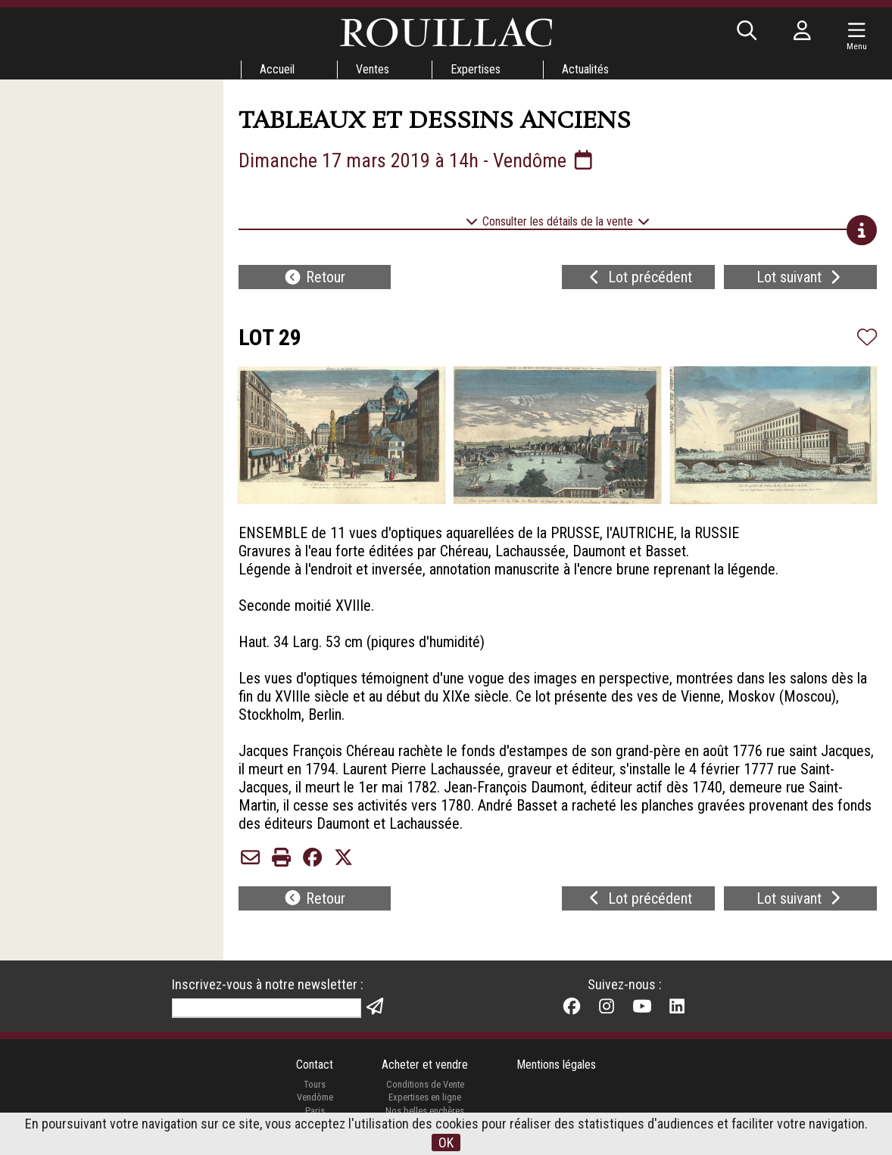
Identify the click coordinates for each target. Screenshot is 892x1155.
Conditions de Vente (425, 1084)
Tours (315, 1084)
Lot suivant (800, 277)
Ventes (372, 69)
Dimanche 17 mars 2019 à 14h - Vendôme (417, 160)
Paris (315, 1110)
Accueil (277, 69)
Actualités (585, 69)
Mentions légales (556, 1064)
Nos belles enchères (424, 1110)
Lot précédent (638, 277)
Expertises (476, 69)
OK (446, 1142)
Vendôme (315, 1097)
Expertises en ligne (424, 1097)
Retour (314, 277)
